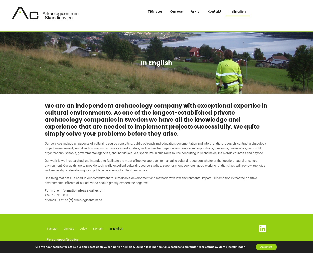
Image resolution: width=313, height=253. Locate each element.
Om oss (176, 11)
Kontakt (214, 11)
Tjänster (155, 11)
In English (238, 11)
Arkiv (195, 11)
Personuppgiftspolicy (62, 239)
